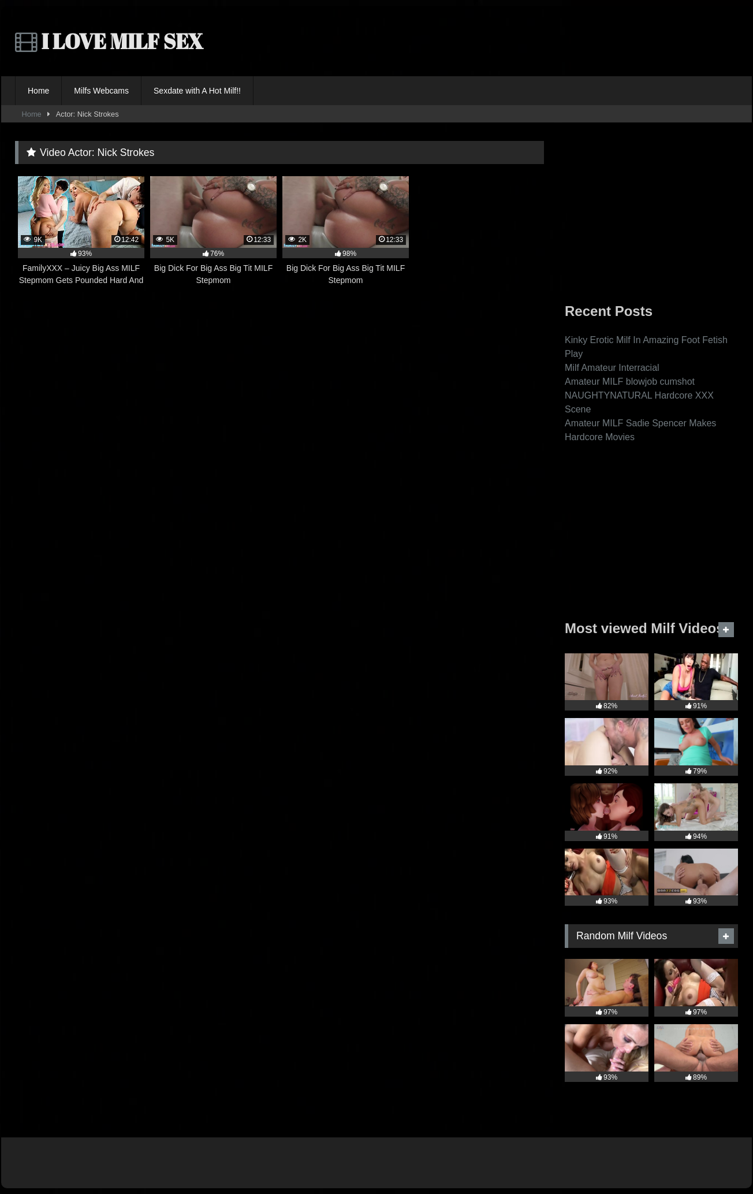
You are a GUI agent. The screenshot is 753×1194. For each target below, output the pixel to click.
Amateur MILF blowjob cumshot (630, 381)
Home (38, 90)
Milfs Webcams (101, 90)
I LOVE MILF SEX (109, 41)
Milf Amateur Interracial (612, 368)
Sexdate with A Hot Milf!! (197, 90)
